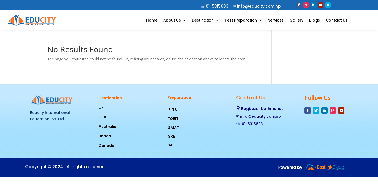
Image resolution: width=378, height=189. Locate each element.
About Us (172, 20)
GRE (171, 136)
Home (152, 20)
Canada (106, 145)
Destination (203, 20)
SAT (171, 145)
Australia (108, 126)
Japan (105, 136)
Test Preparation (241, 20)
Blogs (314, 20)
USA (102, 117)
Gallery (296, 20)
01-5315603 (217, 6)
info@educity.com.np (260, 116)
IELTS (172, 109)
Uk (101, 107)
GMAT (173, 127)
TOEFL (173, 118)
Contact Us (337, 20)
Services (276, 20)
